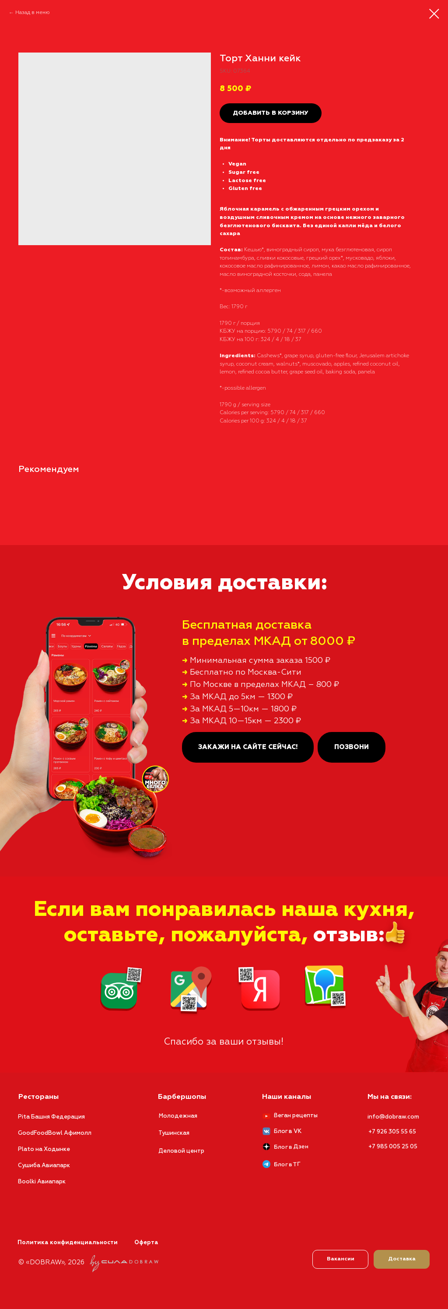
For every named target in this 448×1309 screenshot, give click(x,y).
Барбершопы (182, 1097)
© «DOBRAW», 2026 (51, 1262)
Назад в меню (32, 12)
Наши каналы (286, 1097)
